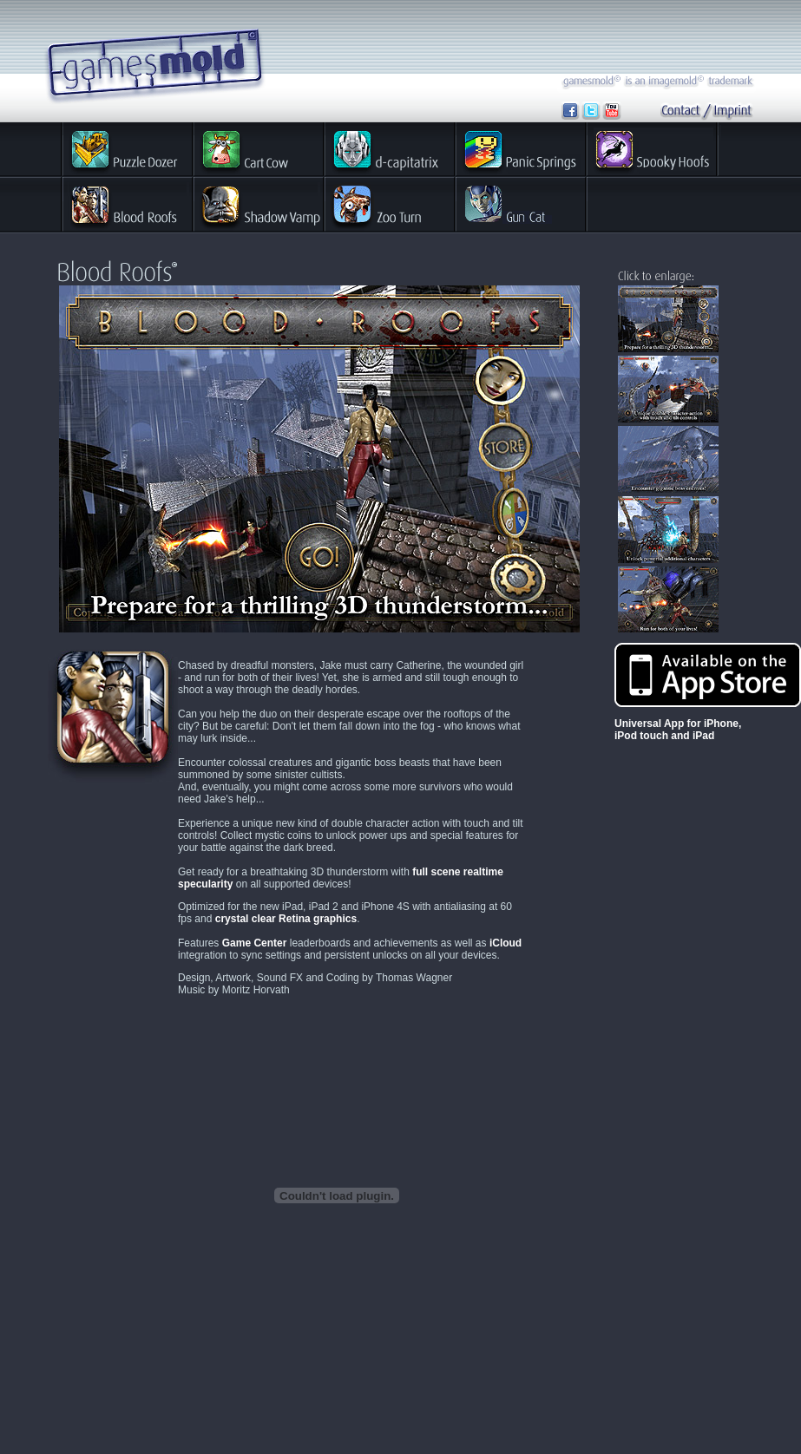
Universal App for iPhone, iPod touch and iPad (677, 729)
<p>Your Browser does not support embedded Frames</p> (319, 458)
